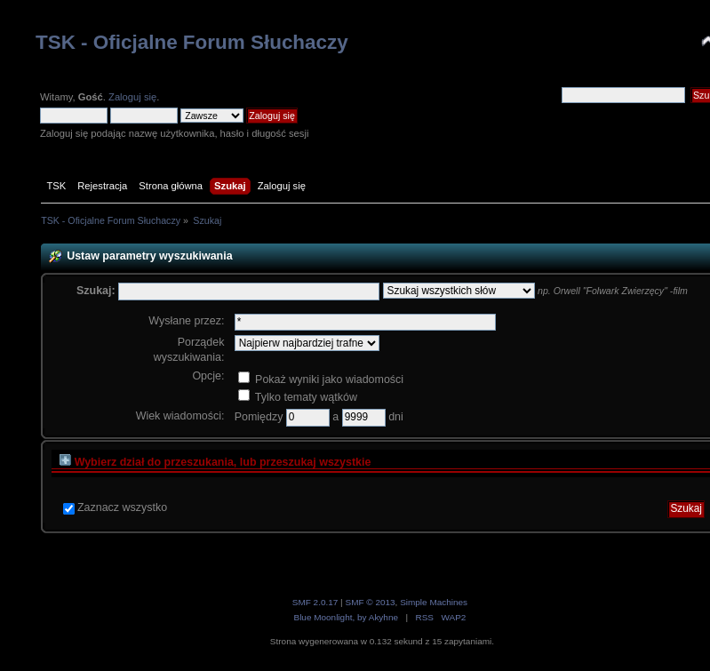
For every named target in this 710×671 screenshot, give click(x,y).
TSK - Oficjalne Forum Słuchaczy (192, 42)
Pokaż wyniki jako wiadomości (320, 379)
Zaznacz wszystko (122, 507)
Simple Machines (433, 602)
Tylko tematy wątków (297, 397)
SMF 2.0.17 (315, 602)
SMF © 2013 (370, 602)
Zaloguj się (132, 97)
